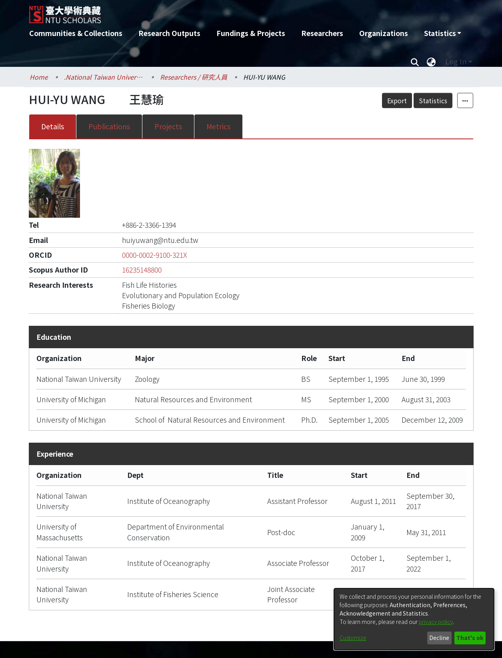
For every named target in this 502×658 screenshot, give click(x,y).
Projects (168, 126)
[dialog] (414, 619)
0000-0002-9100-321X (154, 255)
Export (397, 100)
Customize (353, 638)
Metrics (218, 126)
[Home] (208, 11)
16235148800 (142, 270)
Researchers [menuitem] (322, 33)
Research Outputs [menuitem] (169, 33)
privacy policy (436, 622)
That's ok (469, 638)
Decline (439, 638)
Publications (109, 126)
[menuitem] (442, 33)
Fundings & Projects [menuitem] (250, 33)
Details (52, 126)
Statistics (433, 100)
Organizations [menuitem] (383, 33)
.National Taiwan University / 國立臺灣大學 (104, 77)
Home (39, 77)
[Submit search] (415, 61)
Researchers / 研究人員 (193, 77)
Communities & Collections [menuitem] (75, 33)
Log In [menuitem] (455, 61)
